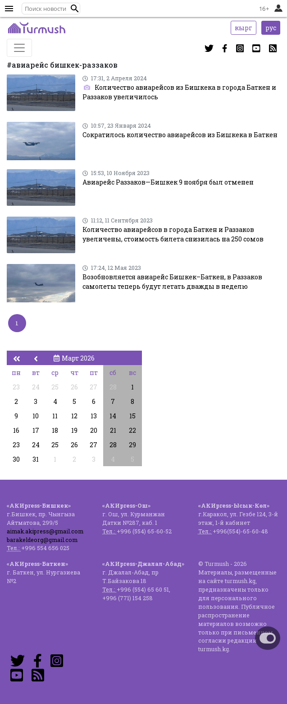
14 (112, 416)
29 (132, 444)
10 (35, 416)
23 (16, 387)
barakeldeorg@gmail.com (42, 539)
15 (132, 416)
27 (93, 387)
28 (113, 387)
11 (55, 416)
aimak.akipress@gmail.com (45, 531)
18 (55, 430)
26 (74, 387)
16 (16, 430)
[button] (74, 8)
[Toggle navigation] (19, 48)
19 (74, 430)
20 (93, 430)
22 (132, 430)
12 (74, 416)
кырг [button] (243, 27)
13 (94, 416)
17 (35, 430)
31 (35, 459)
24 (36, 387)
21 (113, 430)
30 (16, 459)
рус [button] (270, 27)
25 (55, 387)
